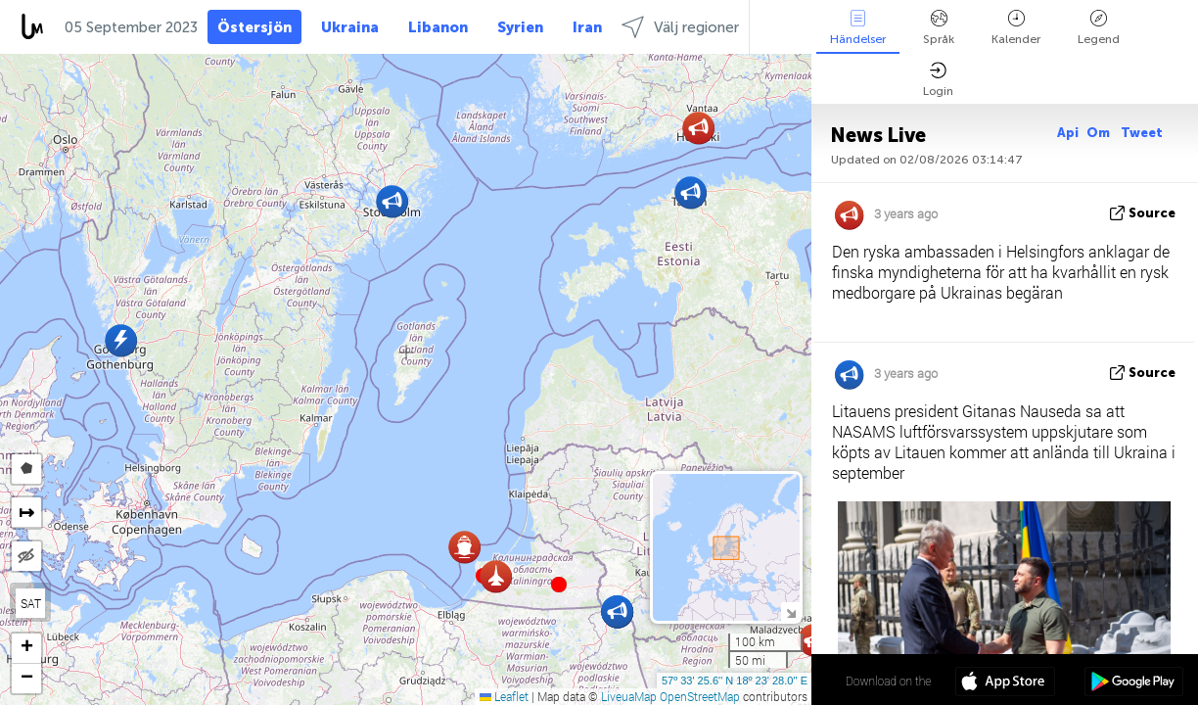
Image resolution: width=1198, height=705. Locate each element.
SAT (31, 603)
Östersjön (254, 27)
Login (938, 80)
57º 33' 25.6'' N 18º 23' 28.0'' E (734, 680)
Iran (587, 27)
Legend (1099, 28)
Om (1099, 132)
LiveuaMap (629, 696)
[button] (559, 584)
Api (1068, 132)
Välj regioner (680, 27)
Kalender (1015, 28)
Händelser (858, 28)
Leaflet (504, 696)
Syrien (520, 27)
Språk (938, 28)
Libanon (438, 27)
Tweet (1142, 132)
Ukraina (350, 27)
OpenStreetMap (700, 696)
